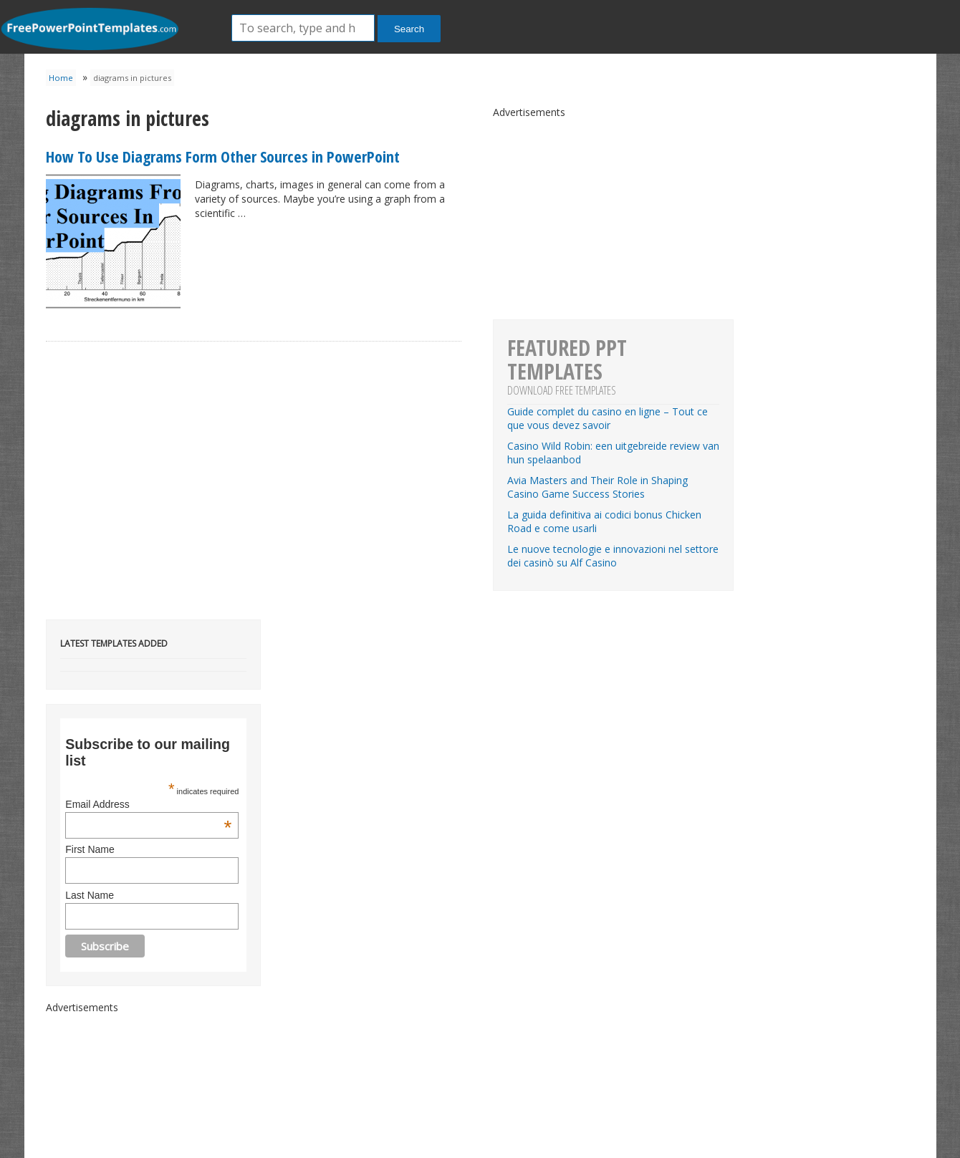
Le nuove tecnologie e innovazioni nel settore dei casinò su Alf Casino (613, 555)
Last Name (89, 895)
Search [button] (409, 29)
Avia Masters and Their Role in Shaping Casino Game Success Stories (597, 487)
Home (61, 77)
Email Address (148, 804)
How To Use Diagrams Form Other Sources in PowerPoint (223, 156)
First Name (89, 849)
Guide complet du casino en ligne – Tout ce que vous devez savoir (607, 418)
